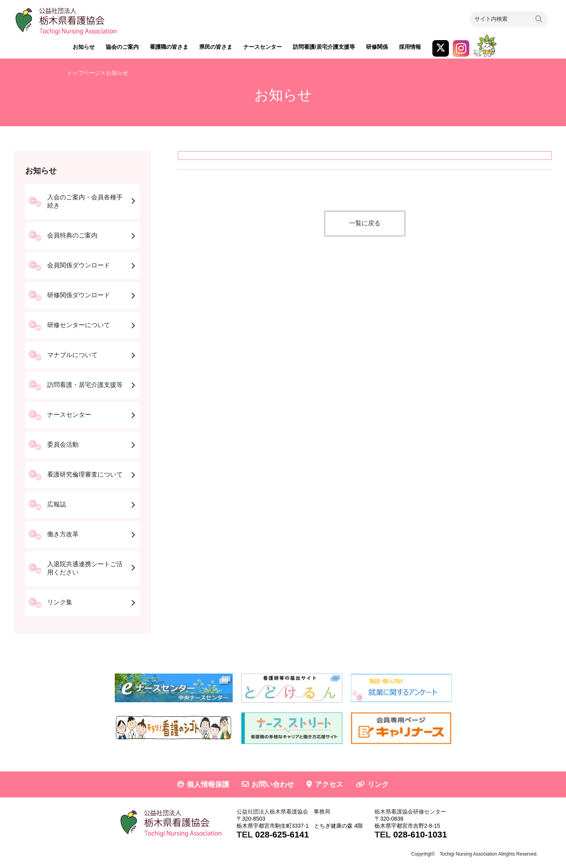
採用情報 (410, 47)
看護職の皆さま (169, 47)
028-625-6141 (282, 834)
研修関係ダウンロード (78, 295)
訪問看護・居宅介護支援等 (85, 384)
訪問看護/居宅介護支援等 (324, 47)
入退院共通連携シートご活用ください (85, 568)
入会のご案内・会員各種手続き (85, 201)
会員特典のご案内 (72, 235)
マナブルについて (72, 355)
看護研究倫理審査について (85, 474)
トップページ (83, 73)
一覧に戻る (364, 223)
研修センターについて (78, 325)
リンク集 (59, 602)
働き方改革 (63, 534)
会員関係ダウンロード (78, 265)
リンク (378, 784)
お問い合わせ (273, 784)
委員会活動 (63, 444)
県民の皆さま (215, 47)
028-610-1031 (420, 834)
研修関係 (377, 47)
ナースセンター (262, 47)
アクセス (329, 784)
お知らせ (84, 47)
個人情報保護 (208, 784)
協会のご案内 (122, 47)
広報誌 (56, 504)
